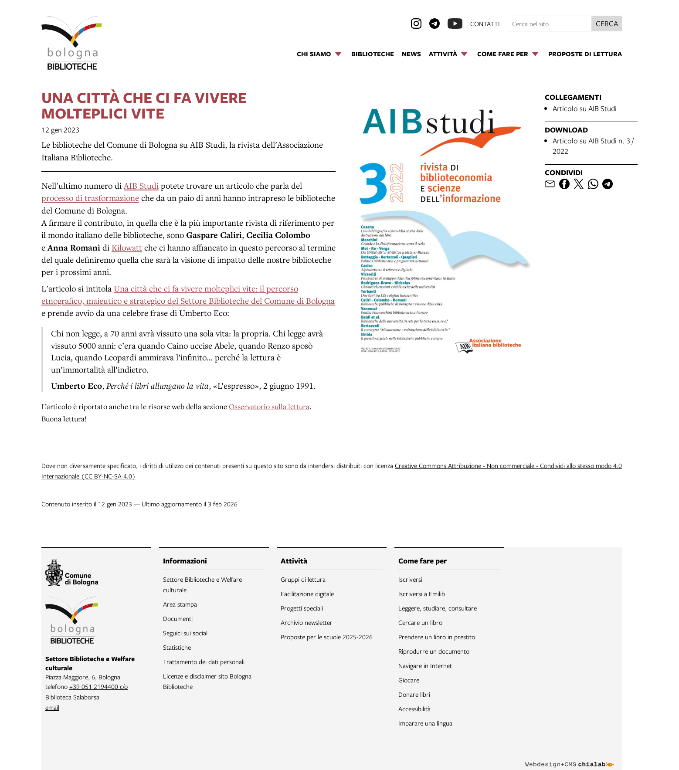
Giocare (408, 679)
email (52, 707)
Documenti (178, 618)
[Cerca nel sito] (550, 23)
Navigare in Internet (425, 665)
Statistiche (177, 647)
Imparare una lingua (425, 723)
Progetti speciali (302, 608)
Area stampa (180, 604)
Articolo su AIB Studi (585, 108)
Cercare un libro (420, 622)
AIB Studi (141, 185)
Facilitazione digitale (307, 593)
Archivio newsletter (307, 622)
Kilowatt (127, 247)
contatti (485, 23)
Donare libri (414, 694)
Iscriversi (410, 579)
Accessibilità (414, 708)
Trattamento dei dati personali (203, 661)
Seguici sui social (185, 632)
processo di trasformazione (90, 197)
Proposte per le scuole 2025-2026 (327, 636)
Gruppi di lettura (303, 579)
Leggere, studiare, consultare (437, 608)
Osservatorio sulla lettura (269, 406)
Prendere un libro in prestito (436, 636)
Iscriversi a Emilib (421, 593)
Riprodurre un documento (433, 651)
